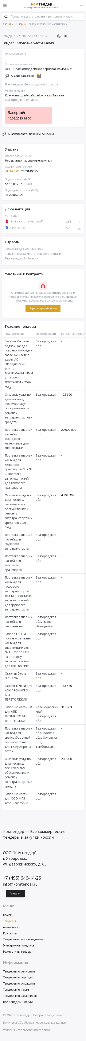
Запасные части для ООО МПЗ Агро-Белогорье (16, 798)
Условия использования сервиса (26, 1030)
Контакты (10, 933)
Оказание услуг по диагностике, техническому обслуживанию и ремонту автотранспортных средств (18, 408)
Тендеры (9, 921)
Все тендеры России (18, 1002)
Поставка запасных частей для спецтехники (18, 621)
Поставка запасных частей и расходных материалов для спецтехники (18, 439)
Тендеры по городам (18, 977)
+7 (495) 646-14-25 (22, 878)
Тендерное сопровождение (23, 939)
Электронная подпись (19, 945)
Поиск (7, 915)
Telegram (15, 893)
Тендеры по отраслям (19, 983)
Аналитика (10, 927)
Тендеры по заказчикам (20, 996)
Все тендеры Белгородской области (31, 84)
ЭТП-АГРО (12, 171)
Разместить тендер (17, 951)
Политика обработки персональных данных (35, 1022)
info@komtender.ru (20, 884)
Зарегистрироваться (43, 308)
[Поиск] (6, 17)
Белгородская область (21, 100)
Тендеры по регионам (19, 971)
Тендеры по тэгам (16, 990)
